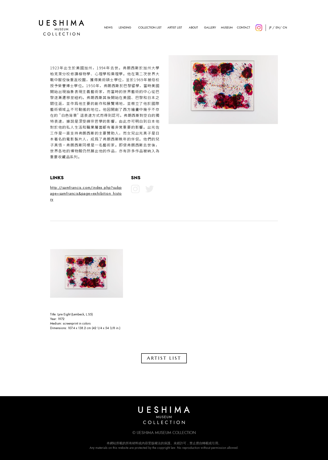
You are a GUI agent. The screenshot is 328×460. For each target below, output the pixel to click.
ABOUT (193, 27)
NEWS (108, 27)
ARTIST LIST (174, 27)
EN (277, 27)
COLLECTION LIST (149, 27)
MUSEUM (227, 27)
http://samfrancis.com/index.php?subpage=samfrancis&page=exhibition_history (86, 193)
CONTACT (243, 27)
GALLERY (210, 27)
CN (285, 27)
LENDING (125, 27)
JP (270, 27)
